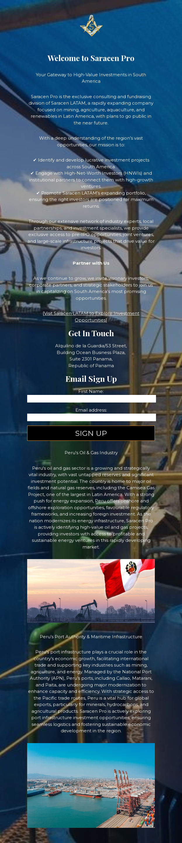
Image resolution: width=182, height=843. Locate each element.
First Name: (91, 391)
